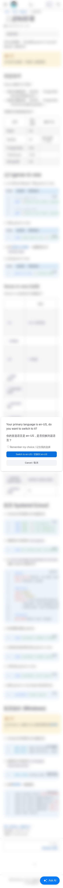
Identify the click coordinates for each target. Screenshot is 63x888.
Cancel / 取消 (31, 462)
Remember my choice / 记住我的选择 (30, 447)
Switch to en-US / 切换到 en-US (31, 454)
